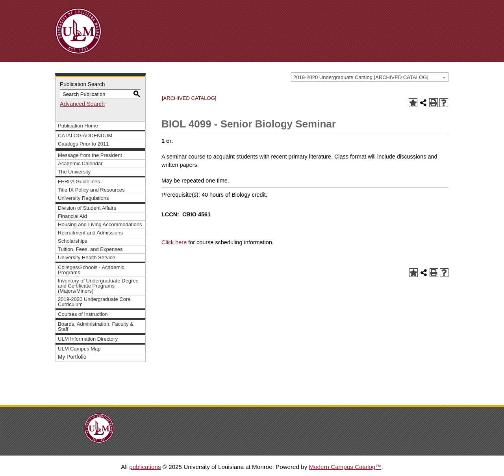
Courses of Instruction (83, 314)
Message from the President (90, 155)
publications (145, 466)
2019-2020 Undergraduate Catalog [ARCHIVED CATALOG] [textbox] (360, 77)
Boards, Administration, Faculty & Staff (95, 326)
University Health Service (86, 257)
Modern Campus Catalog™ (345, 466)
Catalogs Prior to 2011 (83, 144)
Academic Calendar (80, 163)
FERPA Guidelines (79, 181)
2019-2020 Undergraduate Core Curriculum (94, 301)
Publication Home (78, 126)
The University (74, 172)
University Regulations (83, 198)
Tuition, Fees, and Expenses (90, 249)
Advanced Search (82, 104)
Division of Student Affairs (87, 208)
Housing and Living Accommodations (100, 224)
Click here (174, 242)
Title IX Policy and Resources (91, 190)
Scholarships (72, 241)
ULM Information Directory (88, 339)
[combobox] (369, 77)
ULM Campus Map (79, 349)
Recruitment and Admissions (90, 233)
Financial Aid (72, 216)
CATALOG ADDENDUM (85, 135)
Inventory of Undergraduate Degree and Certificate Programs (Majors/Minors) (98, 286)
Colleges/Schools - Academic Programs (91, 269)
